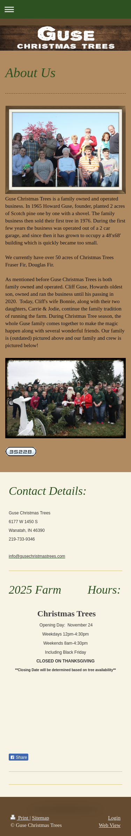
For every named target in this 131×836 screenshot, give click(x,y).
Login (114, 818)
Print (20, 818)
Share (18, 757)
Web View (110, 825)
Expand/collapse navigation (65, 9)
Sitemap (40, 818)
